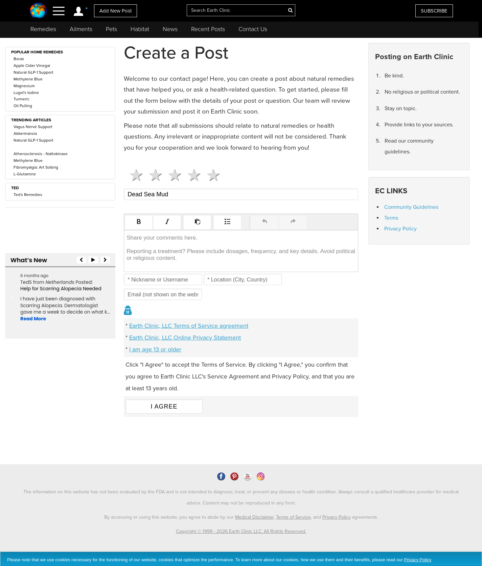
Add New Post (115, 11)
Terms (391, 218)
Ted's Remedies (28, 194)
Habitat (140, 29)
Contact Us (252, 29)
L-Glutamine (25, 174)
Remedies (43, 29)
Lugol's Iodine (26, 92)
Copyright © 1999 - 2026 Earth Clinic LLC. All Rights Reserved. (241, 531)
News (170, 29)
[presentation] (138, 222)
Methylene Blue (28, 79)
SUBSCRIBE (434, 11)
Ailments (81, 29)
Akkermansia (25, 133)
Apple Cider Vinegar (32, 65)
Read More (33, 318)
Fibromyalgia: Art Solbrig (36, 167)
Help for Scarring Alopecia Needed (60, 288)
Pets (111, 29)
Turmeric (21, 99)
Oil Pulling (23, 105)
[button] (139, 222)
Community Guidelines (411, 207)
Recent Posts (208, 29)
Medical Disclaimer (254, 517)
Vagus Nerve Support (33, 126)
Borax (19, 58)
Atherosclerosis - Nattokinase (41, 153)
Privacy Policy (400, 228)
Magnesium (24, 85)
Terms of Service (293, 517)
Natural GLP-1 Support (33, 72)
